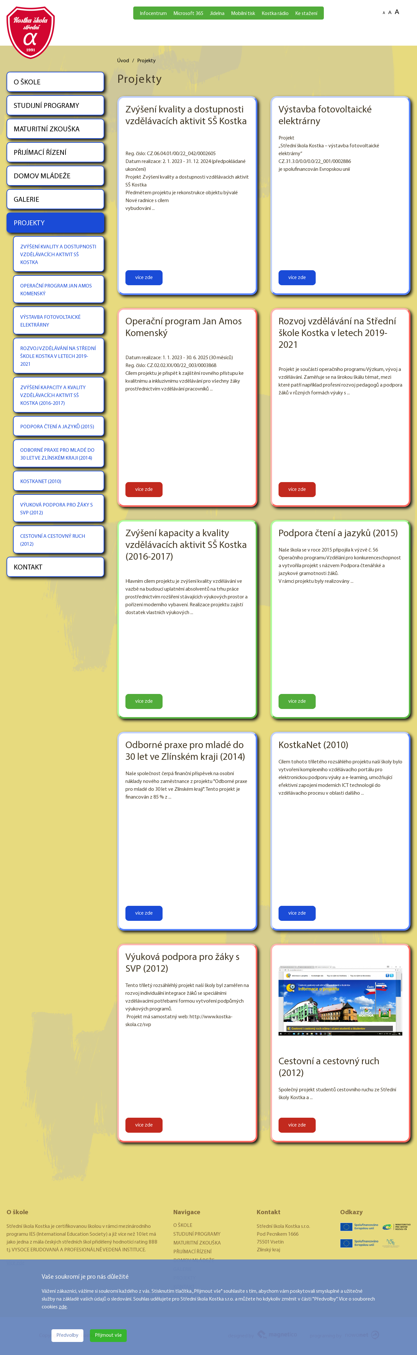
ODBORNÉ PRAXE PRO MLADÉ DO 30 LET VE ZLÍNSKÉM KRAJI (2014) (57, 454)
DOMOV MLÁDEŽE (42, 176)
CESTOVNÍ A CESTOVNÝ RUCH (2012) (52, 540)
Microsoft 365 (188, 13)
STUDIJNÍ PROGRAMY (46, 106)
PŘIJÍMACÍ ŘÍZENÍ (40, 153)
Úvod (123, 61)
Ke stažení (306, 13)
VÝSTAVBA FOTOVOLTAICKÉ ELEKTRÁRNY (50, 321)
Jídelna (217, 13)
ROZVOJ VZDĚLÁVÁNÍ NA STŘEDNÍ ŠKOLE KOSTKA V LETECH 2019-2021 (58, 356)
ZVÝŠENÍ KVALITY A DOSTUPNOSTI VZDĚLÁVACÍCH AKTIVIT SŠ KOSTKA (58, 254)
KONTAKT (28, 567)
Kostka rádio (275, 13)
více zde (144, 277)
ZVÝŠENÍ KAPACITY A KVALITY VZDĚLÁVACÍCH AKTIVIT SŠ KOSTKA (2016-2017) (53, 395)
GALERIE (26, 200)
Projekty (146, 61)
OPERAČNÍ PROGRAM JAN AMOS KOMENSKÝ (56, 290)
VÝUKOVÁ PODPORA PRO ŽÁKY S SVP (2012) (56, 509)
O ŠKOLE (27, 82)
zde (63, 1307)
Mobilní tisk (243, 13)
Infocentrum (153, 13)
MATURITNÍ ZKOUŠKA (46, 129)
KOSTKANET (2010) (40, 481)
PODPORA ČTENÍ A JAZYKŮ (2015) (57, 427)
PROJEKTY (29, 223)
